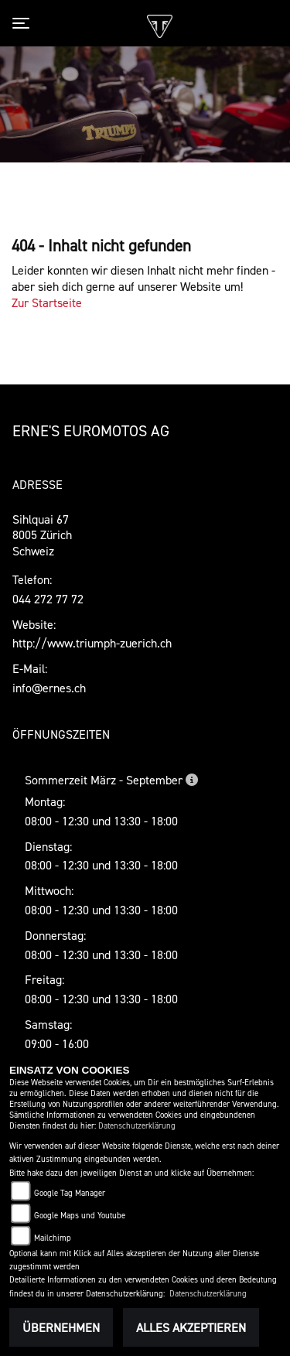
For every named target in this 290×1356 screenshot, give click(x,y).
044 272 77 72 (48, 598)
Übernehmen (61, 1327)
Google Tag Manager (69, 1193)
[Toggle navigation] (24, 23)
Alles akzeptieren (191, 1327)
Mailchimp (52, 1238)
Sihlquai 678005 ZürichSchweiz (42, 535)
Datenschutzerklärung (137, 1126)
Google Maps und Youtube (79, 1216)
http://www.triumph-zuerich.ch (92, 643)
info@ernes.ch (49, 687)
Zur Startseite (47, 302)
